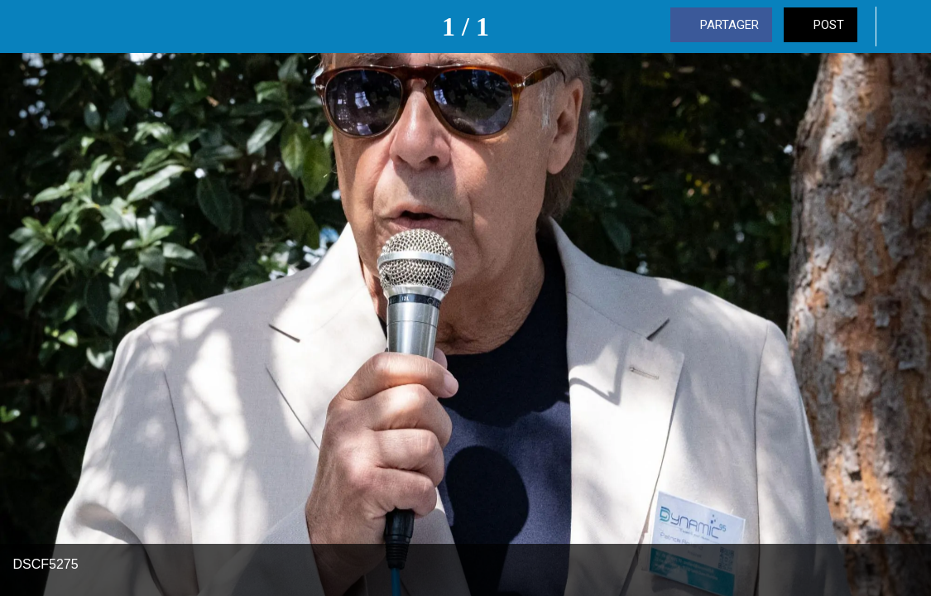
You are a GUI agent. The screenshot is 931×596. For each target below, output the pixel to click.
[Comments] (904, 26)
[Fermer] (26, 26)
